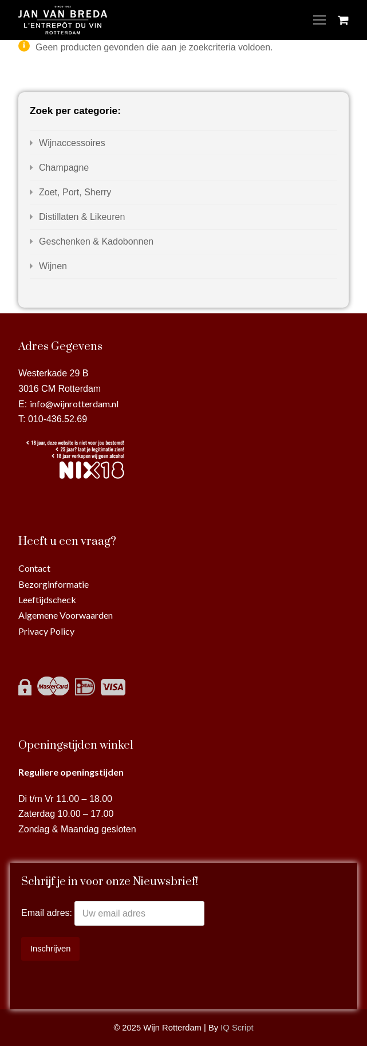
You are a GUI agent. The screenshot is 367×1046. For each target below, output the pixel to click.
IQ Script (236, 1027)
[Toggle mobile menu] (319, 20)
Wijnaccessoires (72, 143)
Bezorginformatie (53, 584)
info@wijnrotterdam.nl (74, 403)
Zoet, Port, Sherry (75, 192)
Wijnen (53, 266)
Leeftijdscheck (47, 599)
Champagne (64, 167)
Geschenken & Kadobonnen (96, 241)
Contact (34, 568)
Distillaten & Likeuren (82, 217)
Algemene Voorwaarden (65, 614)
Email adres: (47, 913)
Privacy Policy (46, 631)
